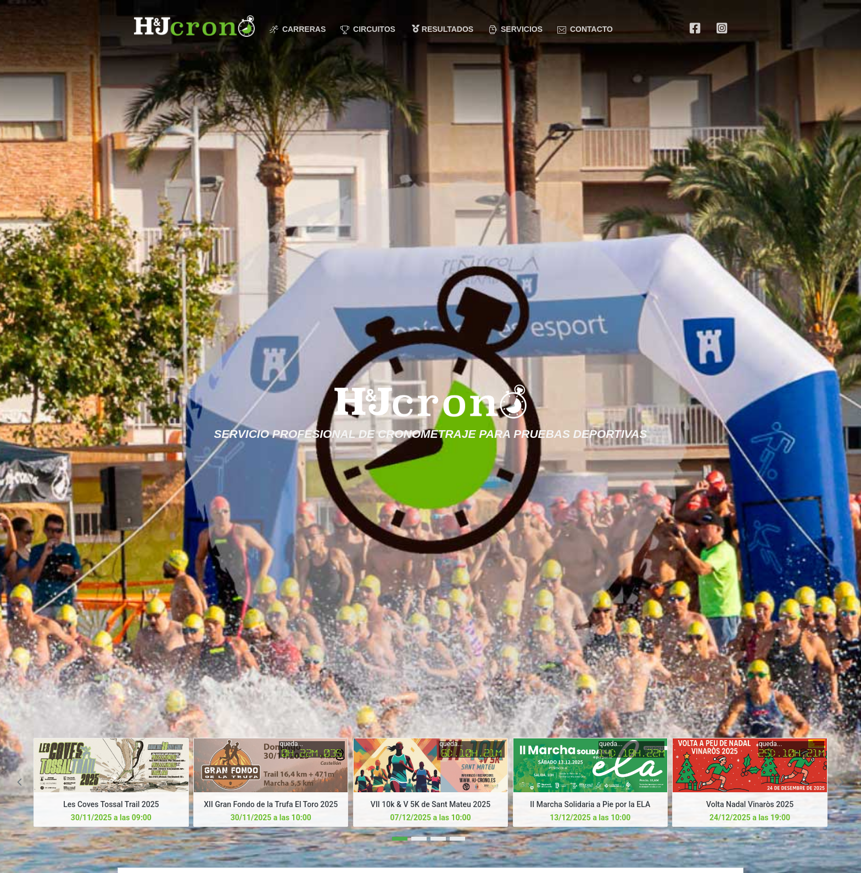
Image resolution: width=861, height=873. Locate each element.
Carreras (298, 29)
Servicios (515, 29)
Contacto (585, 29)
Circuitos (367, 29)
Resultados (442, 29)
